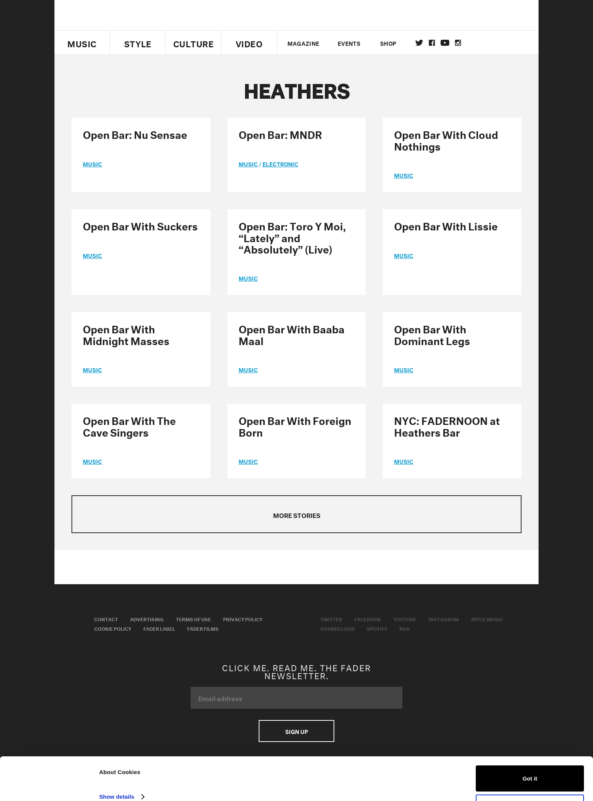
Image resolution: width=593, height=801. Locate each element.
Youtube (404, 618)
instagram (458, 43)
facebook (432, 43)
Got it (529, 750)
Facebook (367, 618)
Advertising (147, 618)
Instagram (443, 618)
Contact (106, 618)
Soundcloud (337, 628)
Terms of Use (193, 618)
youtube (445, 43)
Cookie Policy (112, 628)
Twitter (419, 43)
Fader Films (203, 628)
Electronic (280, 163)
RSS (404, 628)
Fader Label (159, 628)
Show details (116, 768)
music (92, 163)
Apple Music (487, 618)
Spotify (377, 628)
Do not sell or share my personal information (530, 778)
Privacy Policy (242, 618)
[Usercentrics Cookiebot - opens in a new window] (49, 786)
